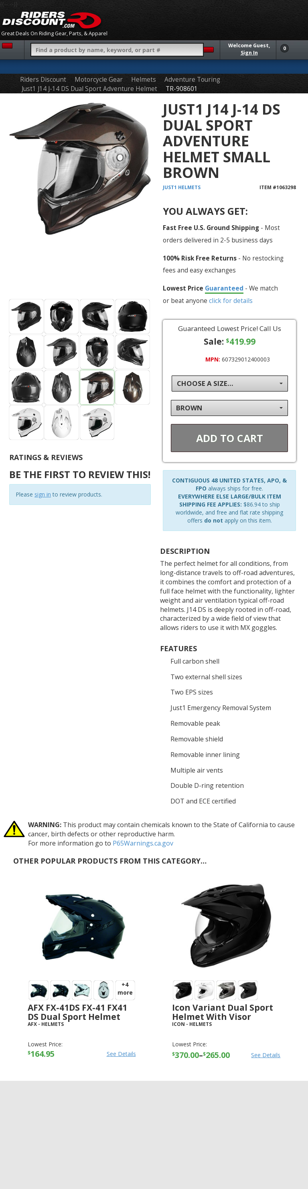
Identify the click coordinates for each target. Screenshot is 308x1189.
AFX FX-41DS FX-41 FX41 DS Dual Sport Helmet (77, 1012)
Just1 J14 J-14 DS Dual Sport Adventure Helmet (89, 89)
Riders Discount (43, 79)
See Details (121, 1054)
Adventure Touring (192, 79)
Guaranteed (224, 288)
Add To (229, 438)
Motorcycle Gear (99, 79)
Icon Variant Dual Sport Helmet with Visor (222, 1012)
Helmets (143, 79)
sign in (42, 494)
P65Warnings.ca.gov (143, 843)
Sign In (249, 52)
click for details (231, 300)
